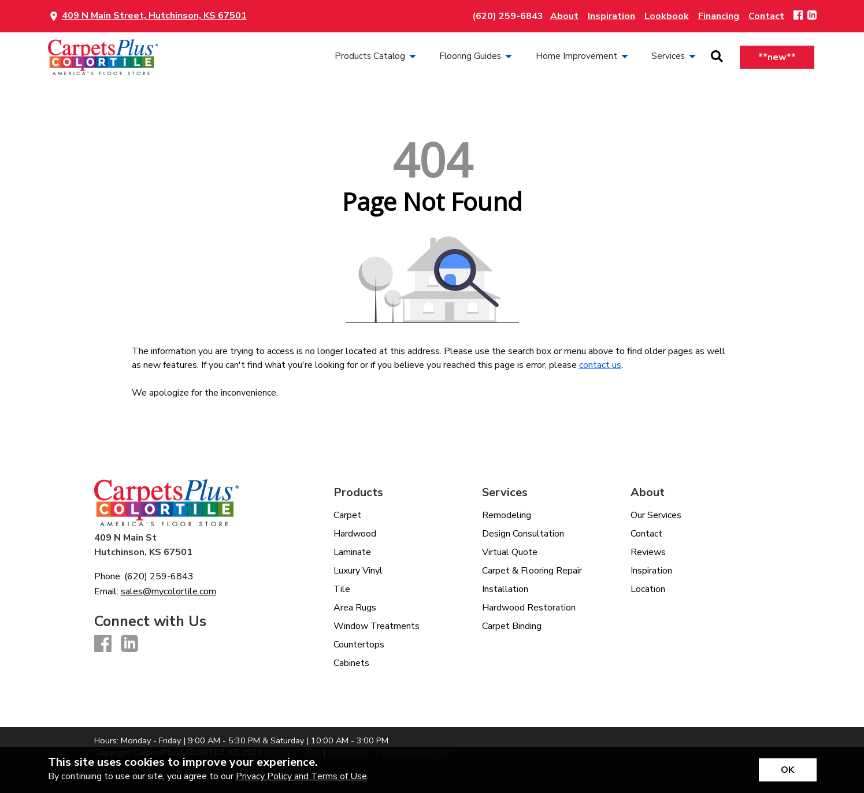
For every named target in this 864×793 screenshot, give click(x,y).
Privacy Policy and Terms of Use (301, 776)
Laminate (352, 552)
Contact (646, 533)
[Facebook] (798, 15)
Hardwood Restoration (529, 607)
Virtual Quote (509, 552)
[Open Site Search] (717, 57)
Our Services (656, 515)
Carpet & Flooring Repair (532, 570)
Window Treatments (376, 626)
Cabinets (351, 663)
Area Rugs (354, 607)
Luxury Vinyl (358, 570)
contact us (600, 365)
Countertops (358, 644)
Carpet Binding (512, 626)
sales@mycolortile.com (168, 591)
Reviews (648, 552)
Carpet (347, 515)
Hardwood (354, 533)
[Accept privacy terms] (788, 769)
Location (648, 589)
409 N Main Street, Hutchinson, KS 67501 (154, 15)
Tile (341, 589)
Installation (505, 589)
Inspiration (651, 570)
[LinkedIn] (812, 15)
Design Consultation (523, 533)
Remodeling (506, 515)
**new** (777, 57)
